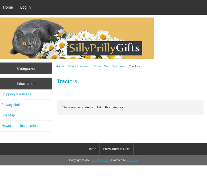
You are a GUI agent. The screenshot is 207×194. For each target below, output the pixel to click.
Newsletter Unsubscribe (19, 126)
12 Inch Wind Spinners (109, 66)
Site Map (8, 115)
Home (8, 7)
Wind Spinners (78, 66)
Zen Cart (132, 160)
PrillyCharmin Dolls (116, 149)
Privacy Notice (12, 105)
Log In (25, 7)
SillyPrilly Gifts (101, 160)
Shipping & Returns (16, 94)
